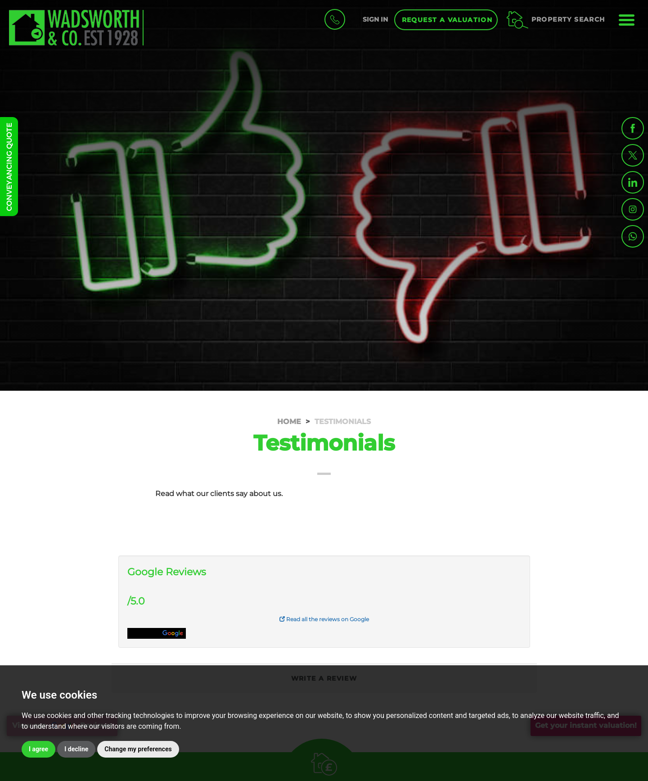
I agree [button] (38, 749)
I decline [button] (76, 749)
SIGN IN (375, 19)
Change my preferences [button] (137, 749)
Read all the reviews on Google (324, 619)
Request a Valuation (447, 20)
